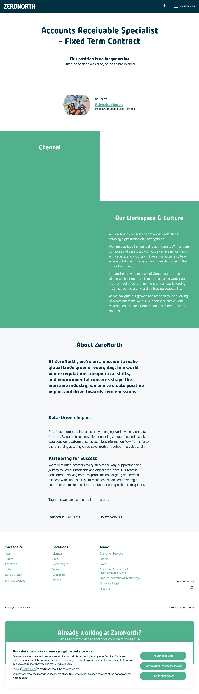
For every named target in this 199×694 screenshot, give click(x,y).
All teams (105, 588)
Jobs (8, 569)
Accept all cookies (163, 655)
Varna (55, 569)
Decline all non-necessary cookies (163, 665)
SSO (27, 607)
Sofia (55, 559)
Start (8, 553)
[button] (164, 6)
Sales (103, 564)
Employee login (13, 607)
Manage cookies (15, 580)
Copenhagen (60, 564)
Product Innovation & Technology (120, 578)
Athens (56, 580)
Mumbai (57, 553)
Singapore (58, 574)
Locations (11, 564)
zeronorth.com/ (185, 581)
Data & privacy (13, 574)
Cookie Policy (29, 668)
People (104, 559)
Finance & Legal (109, 583)
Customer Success (111, 553)
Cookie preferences (163, 676)
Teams (9, 559)
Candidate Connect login (180, 607)
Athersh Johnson (109, 104)
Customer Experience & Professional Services (114, 571)
